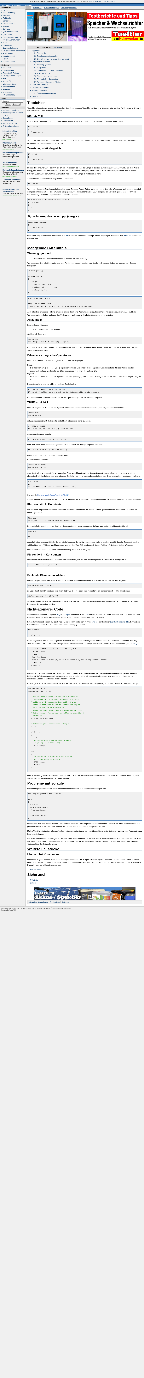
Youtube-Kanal (9, 56)
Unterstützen (8, 92)
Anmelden (28, 5)
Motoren (6, 26)
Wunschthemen (9, 87)
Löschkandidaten (9, 84)
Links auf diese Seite (11, 110)
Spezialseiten (8, 118)
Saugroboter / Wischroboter (14, 51)
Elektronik (7, 18)
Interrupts (66, 612)
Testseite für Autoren (11, 73)
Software (65, 899)
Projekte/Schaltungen (11, 40)
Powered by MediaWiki (8, 907)
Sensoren (7, 21)
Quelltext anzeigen (51, 8)
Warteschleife (35, 866)
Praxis (5, 42)
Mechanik (7, 15)
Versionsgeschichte (69, 8)
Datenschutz (47, 905)
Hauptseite (7, 68)
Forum (5, 59)
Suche (4, 98)
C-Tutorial (34, 877)
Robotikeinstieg (9, 13)
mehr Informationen (95, 1)
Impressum (67, 905)
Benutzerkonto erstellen (11, 5)
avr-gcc (95, 619)
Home (5, 10)
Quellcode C (55, 899)
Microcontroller (9, 23)
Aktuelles (6, 89)
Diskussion (37, 8)
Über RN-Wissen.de (57, 905)
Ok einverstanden (109, 1)
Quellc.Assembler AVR (12, 37)
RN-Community (9, 95)
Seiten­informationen (11, 126)
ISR (67, 235)
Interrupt (127, 235)
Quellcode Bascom (10, 32)
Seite (28, 8)
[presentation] (84, 543)
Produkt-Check (9, 62)
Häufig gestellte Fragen (12, 76)
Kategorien (32, 899)
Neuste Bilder (8, 81)
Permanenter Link (10, 123)
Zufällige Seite (8, 70)
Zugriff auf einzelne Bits (119, 619)
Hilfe (4, 78)
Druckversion (8, 121)
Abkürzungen (8, 53)
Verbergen (57, 47)
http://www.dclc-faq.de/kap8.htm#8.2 (52, 493)
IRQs (59, 612)
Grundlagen (43, 899)
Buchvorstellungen (10, 48)
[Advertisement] (13, 242)
